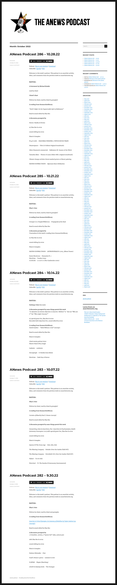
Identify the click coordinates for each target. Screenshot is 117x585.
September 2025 (88, 112)
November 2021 (88, 191)
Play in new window (41, 66)
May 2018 (86, 263)
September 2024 (88, 133)
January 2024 (87, 147)
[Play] (31, 61)
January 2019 (87, 249)
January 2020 (87, 229)
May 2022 (86, 181)
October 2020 (87, 213)
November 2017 (88, 273)
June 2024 (86, 138)
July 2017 (86, 280)
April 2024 (87, 141)
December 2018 (88, 251)
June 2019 (86, 241)
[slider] (39, 61)
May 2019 (86, 242)
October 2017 (87, 275)
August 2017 (87, 278)
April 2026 (87, 100)
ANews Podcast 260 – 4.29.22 (98, 84)
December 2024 (88, 128)
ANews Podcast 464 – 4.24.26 (92, 62)
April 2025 (87, 121)
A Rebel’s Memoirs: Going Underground (94, 314)
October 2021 (87, 193)
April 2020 (87, 223)
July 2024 (86, 136)
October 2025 (87, 111)
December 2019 (88, 230)
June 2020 (86, 220)
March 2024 (87, 143)
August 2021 (87, 196)
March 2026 (87, 102)
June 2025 (86, 117)
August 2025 (87, 114)
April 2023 (86, 162)
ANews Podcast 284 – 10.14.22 (34, 273)
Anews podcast (14, 578)
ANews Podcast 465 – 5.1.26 (91, 60)
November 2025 (88, 109)
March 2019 (87, 246)
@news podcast (87, 298)
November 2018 (88, 253)
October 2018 (87, 254)
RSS (43, 68)
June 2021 (86, 200)
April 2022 (87, 182)
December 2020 (88, 210)
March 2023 (87, 164)
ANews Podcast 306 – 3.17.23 (96, 77)
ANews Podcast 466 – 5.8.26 (91, 58)
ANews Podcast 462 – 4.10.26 (91, 65)
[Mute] (47, 61)
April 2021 (86, 203)
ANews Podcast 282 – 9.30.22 (34, 475)
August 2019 (87, 237)
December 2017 (88, 271)
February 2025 (88, 124)
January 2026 (87, 106)
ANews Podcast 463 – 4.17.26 (91, 63)
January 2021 (87, 208)
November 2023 (88, 150)
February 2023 (88, 165)
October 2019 (87, 234)
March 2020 (87, 225)
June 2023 (86, 159)
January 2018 (87, 270)
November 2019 (88, 232)
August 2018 (87, 258)
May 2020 (86, 222)
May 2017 (86, 283)
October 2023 (87, 152)
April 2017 (86, 285)
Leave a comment (14, 65)
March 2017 (87, 287)
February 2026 (88, 104)
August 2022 (87, 176)
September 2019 (88, 235)
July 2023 (86, 157)
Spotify (38, 68)
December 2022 (88, 169)
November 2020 (88, 211)
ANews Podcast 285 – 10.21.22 (34, 176)
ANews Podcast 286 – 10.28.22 (35, 54)
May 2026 (86, 99)
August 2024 (87, 135)
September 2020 (88, 215)
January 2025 (87, 126)
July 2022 (86, 177)
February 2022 (88, 186)
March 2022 (87, 184)
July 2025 (86, 116)
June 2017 (86, 282)
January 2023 (87, 167)
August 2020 (87, 217)
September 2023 (88, 153)
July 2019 (86, 239)
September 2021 (88, 194)
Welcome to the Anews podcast (97, 78)
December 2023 (88, 148)
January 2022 (87, 188)
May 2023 (86, 160)
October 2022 (87, 172)
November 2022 (88, 170)
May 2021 (86, 201)
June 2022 (86, 179)
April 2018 (86, 264)
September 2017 (88, 276)
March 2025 (87, 123)
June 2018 (86, 261)
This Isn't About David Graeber (92, 312)
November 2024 (88, 129)
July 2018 (86, 259)
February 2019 (88, 247)
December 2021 (88, 189)
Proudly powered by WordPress (27, 578)
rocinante (12, 60)
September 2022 (88, 174)
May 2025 (86, 119)
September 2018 (88, 256)
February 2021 (87, 206)
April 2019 (86, 244)
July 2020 (86, 218)
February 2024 (88, 145)
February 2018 (87, 268)
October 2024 (87, 131)
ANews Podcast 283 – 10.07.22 (35, 370)
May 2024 (86, 140)
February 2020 (88, 227)
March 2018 (87, 266)
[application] (41, 61)
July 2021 (86, 198)
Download (52, 66)
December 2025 (88, 107)
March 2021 (87, 205)
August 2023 (87, 155)
